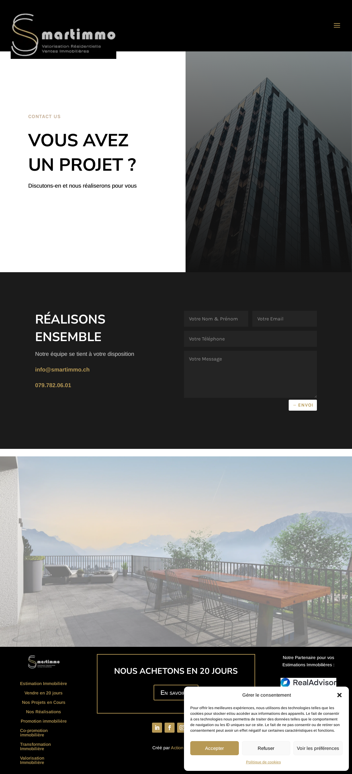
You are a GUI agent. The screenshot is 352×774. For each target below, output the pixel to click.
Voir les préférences (318, 748)
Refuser (266, 748)
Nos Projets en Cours (44, 702)
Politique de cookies (263, 762)
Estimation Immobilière (43, 683)
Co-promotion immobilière (34, 732)
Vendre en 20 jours (43, 693)
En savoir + (176, 692)
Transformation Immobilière (35, 746)
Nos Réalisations (43, 711)
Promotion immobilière (44, 721)
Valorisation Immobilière (32, 760)
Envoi (305, 405)
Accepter (214, 748)
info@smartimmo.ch (62, 369)
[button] (339, 695)
